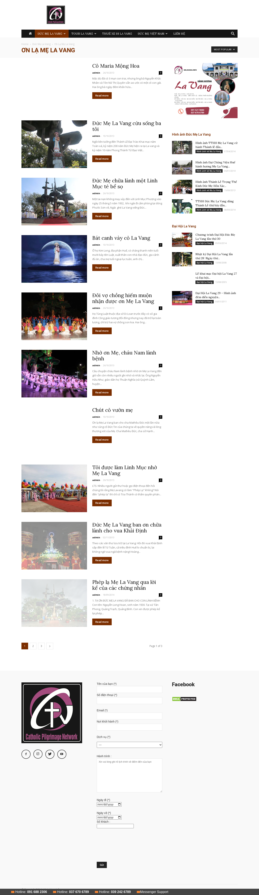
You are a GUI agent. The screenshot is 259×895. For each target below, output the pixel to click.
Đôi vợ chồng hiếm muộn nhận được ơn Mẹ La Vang (123, 298)
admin (96, 72)
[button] (233, 34)
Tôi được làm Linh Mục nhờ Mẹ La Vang (124, 470)
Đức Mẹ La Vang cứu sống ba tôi (126, 126)
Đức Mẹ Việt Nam (153, 33)
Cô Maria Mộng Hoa (115, 66)
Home (25, 44)
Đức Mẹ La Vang (52, 33)
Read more (102, 95)
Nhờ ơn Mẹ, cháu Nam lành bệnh (124, 355)
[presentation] (113, 847)
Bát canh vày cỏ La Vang (121, 238)
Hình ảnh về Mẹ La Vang (209, 151)
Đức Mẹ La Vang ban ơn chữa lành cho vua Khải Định (126, 527)
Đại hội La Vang (204, 243)
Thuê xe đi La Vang (117, 33)
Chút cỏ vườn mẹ (112, 410)
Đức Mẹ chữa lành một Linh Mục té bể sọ (125, 183)
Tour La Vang (83, 33)
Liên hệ (179, 33)
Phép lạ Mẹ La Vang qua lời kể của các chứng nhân (124, 585)
